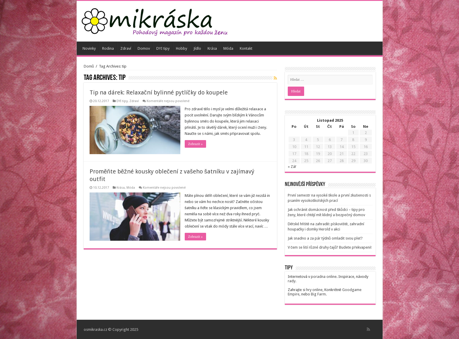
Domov (144, 48)
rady (291, 281)
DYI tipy (162, 48)
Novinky (89, 48)
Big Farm (318, 294)
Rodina (108, 48)
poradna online (324, 276)
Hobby (181, 48)
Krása (212, 48)
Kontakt (246, 48)
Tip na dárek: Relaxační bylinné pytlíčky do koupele (159, 92)
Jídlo (197, 48)
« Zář (292, 166)
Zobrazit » (195, 144)
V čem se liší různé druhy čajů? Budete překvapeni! (329, 247)
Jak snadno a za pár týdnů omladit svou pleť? (325, 238)
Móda (228, 48)
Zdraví (125, 48)
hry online (314, 290)
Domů (89, 66)
